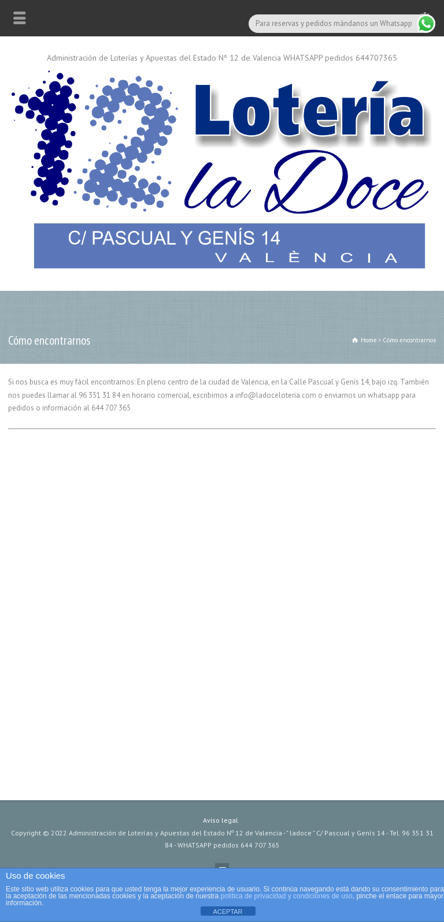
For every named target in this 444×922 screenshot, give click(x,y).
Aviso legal (220, 820)
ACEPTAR (227, 911)
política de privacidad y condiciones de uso (287, 896)
